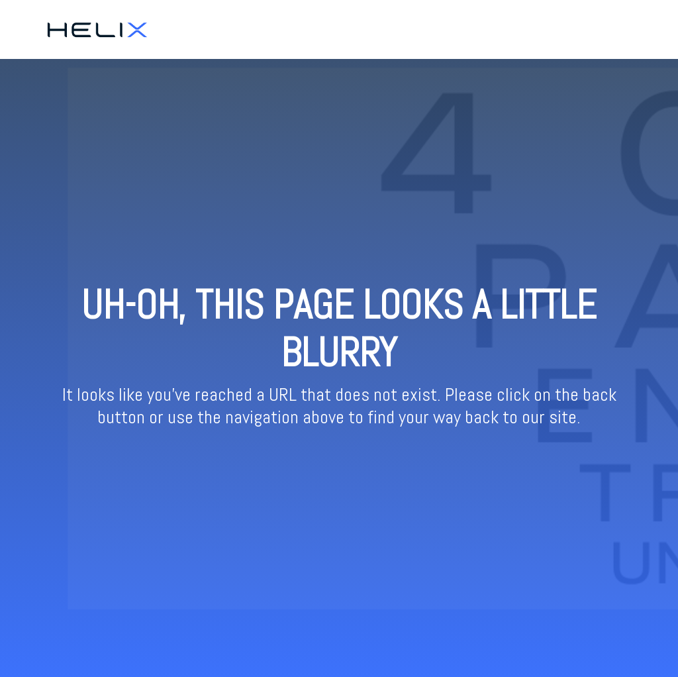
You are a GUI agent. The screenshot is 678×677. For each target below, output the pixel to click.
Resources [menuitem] (620, 29)
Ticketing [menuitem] (564, 29)
